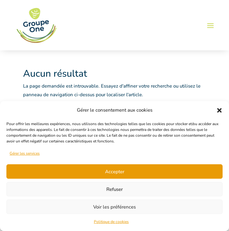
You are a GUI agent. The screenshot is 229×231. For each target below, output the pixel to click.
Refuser (114, 189)
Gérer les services (25, 153)
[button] (219, 110)
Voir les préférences (114, 207)
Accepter (114, 171)
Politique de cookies (111, 221)
